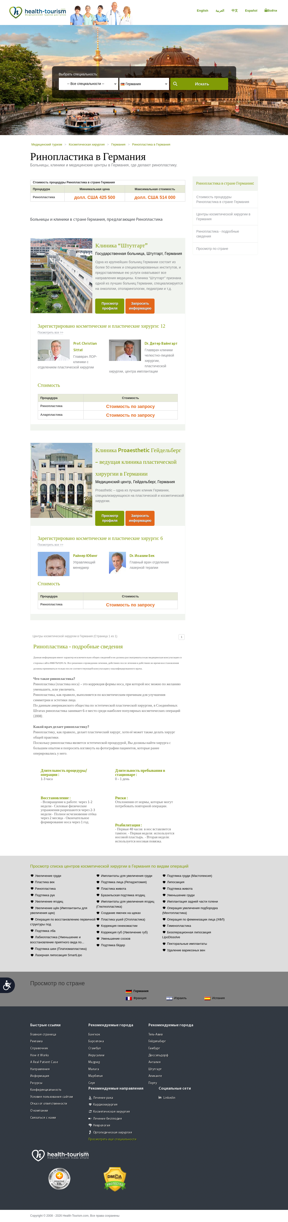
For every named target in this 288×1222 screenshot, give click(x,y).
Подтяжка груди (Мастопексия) (189, 876)
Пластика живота (113, 888)
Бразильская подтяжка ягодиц (123, 895)
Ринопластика (45, 888)
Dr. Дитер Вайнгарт (161, 344)
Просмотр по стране (212, 249)
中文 (235, 10)
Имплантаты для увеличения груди (126, 876)
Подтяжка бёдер (113, 945)
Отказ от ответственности (48, 1103)
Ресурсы (36, 1083)
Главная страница (43, 1034)
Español (251, 10)
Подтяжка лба (45, 931)
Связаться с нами (43, 1117)
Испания (214, 998)
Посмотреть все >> (50, 332)
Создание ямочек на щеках (121, 913)
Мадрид (94, 1062)
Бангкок (94, 1034)
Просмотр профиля (109, 305)
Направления (40, 1069)
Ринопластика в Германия (151, 144)
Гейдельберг (157, 1041)
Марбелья (95, 1076)
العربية (220, 10)
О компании (39, 1110)
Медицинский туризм (46, 144)
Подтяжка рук (45, 895)
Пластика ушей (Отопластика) (123, 919)
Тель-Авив (155, 1034)
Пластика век (44, 882)
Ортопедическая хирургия (112, 1132)
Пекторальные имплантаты (187, 943)
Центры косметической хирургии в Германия (223, 216)
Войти (271, 10)
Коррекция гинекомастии (119, 926)
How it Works (39, 1055)
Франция (136, 998)
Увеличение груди (48, 876)
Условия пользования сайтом (51, 1097)
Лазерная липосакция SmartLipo (58, 955)
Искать (202, 84)
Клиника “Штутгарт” (121, 246)
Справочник (39, 1048)
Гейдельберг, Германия (154, 482)
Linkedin (167, 1098)
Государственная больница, (120, 254)
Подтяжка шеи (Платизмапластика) (61, 949)
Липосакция (175, 882)
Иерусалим (96, 1055)
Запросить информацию (140, 305)
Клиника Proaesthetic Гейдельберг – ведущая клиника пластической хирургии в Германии (138, 462)
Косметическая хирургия (87, 144)
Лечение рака (103, 1098)
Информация (39, 1076)
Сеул (91, 1083)
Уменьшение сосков (115, 938)
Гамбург (154, 1048)
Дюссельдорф (158, 1055)
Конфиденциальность (46, 1090)
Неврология (101, 1125)
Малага (93, 1069)
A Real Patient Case (44, 1062)
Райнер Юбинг (85, 556)
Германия (118, 144)
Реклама (36, 1041)
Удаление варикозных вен (186, 950)
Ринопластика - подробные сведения (217, 233)
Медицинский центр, (114, 482)
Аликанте (155, 1076)
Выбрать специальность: (78, 74)
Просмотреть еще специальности (112, 1139)
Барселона (96, 1041)
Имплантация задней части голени (192, 901)
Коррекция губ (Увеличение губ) (124, 932)
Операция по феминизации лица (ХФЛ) (196, 919)
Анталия (154, 1062)
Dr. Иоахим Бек (142, 556)
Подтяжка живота (180, 888)
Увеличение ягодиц (49, 901)
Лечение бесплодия (107, 1118)
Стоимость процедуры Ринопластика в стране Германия (222, 199)
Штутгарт (155, 1069)
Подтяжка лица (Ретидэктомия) (124, 882)
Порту (152, 1083)
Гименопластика (179, 926)
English (202, 10)
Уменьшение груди (181, 895)
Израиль (176, 998)
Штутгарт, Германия (164, 254)
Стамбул (94, 1048)
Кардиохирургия (105, 1104)
